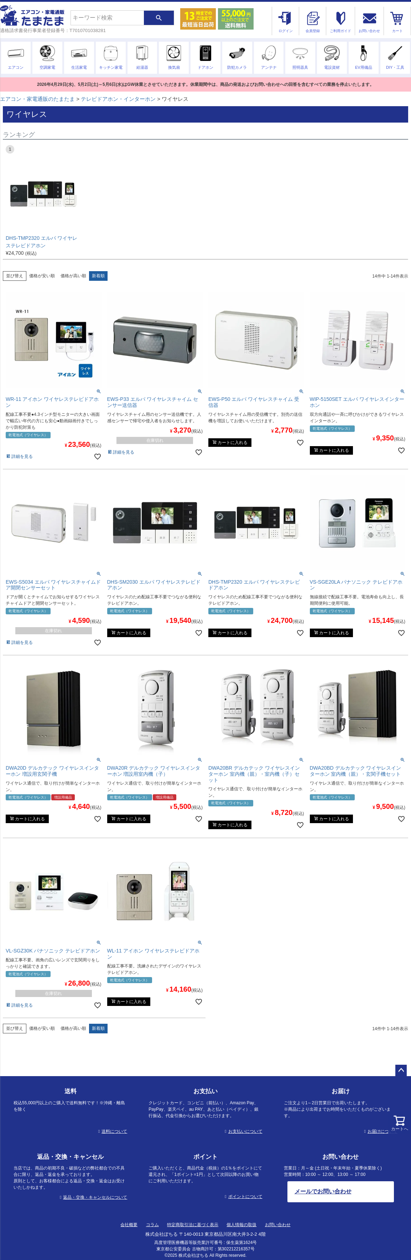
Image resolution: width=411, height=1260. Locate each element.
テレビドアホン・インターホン (118, 99)
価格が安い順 (42, 275)
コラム (152, 1224)
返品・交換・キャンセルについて (95, 1197)
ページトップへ (401, 1070)
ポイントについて (245, 1196)
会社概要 (128, 1224)
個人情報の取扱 (241, 1224)
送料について (114, 1131)
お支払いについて (245, 1131)
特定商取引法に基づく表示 (192, 1224)
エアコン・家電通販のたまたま (37, 99)
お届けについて (382, 1131)
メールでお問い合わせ (323, 1191)
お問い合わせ (278, 1224)
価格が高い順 (73, 275)
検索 (159, 18)
